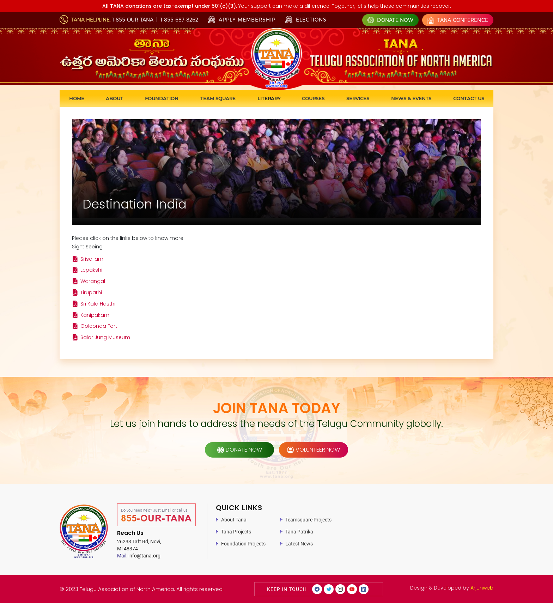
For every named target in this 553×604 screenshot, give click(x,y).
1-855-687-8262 (179, 20)
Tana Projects (236, 532)
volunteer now (313, 450)
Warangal (92, 281)
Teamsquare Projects (308, 520)
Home (76, 98)
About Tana (234, 520)
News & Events (411, 98)
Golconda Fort (98, 327)
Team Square (218, 98)
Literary (268, 98)
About (114, 98)
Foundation (161, 98)
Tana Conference (457, 20)
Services (357, 98)
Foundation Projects (243, 544)
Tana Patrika (299, 532)
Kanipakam (94, 315)
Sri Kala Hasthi (97, 304)
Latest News (299, 544)
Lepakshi (91, 270)
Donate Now (390, 20)
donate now (239, 450)
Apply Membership (241, 20)
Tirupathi (91, 293)
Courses (313, 98)
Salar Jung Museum (105, 338)
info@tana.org (138, 556)
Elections (306, 19)
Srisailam (91, 259)
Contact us (468, 98)
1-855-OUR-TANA (132, 20)
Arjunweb (481, 588)
